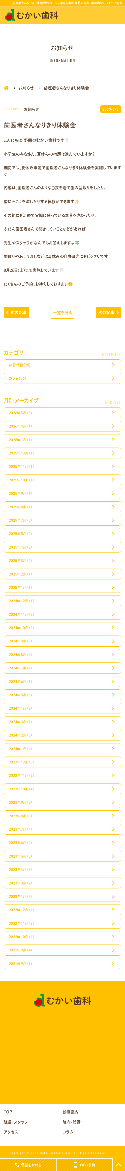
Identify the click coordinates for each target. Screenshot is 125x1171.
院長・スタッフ (16, 1122)
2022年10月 (21, 936)
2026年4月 (20, 426)
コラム (17, 378)
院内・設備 (71, 1122)
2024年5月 (20, 694)
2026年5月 (20, 412)
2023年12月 (21, 762)
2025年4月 (20, 547)
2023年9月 (20, 802)
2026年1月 (20, 439)
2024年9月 (20, 640)
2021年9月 (20, 963)
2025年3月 (20, 560)
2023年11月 (21, 775)
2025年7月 (20, 520)
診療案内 (70, 1112)
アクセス (11, 1132)
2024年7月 (20, 667)
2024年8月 (20, 654)
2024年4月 (20, 708)
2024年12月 (21, 600)
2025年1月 (20, 587)
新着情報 (20, 364)
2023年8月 (20, 815)
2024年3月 (20, 721)
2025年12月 (21, 453)
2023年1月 (20, 896)
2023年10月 (21, 788)
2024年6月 (20, 681)
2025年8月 (20, 506)
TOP (8, 1112)
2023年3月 (20, 883)
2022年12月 (21, 909)
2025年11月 (21, 466)
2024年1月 (20, 748)
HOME (6, 88)
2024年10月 (21, 627)
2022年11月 (21, 923)
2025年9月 (20, 493)
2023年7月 (20, 829)
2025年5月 (20, 533)
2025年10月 (21, 479)
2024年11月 (21, 614)
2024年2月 (20, 735)
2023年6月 (20, 842)
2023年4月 (20, 869)
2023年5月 (20, 856)
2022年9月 (20, 949)
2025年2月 (20, 574)
